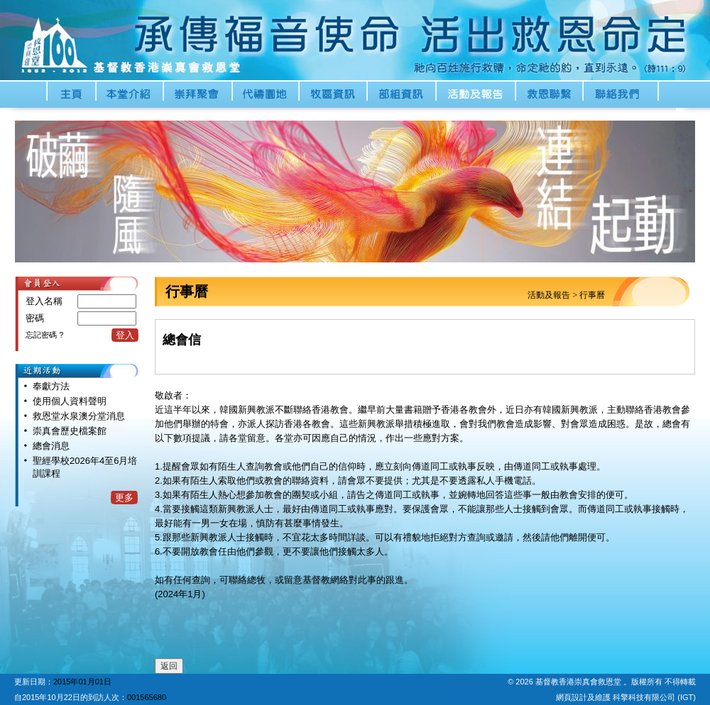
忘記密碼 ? (44, 335)
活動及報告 (549, 295)
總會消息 (51, 445)
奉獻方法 (51, 386)
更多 (124, 497)
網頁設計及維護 (584, 697)
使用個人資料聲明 (69, 401)
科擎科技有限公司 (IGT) (654, 697)
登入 (125, 335)
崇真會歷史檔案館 (69, 431)
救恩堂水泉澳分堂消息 (79, 416)
